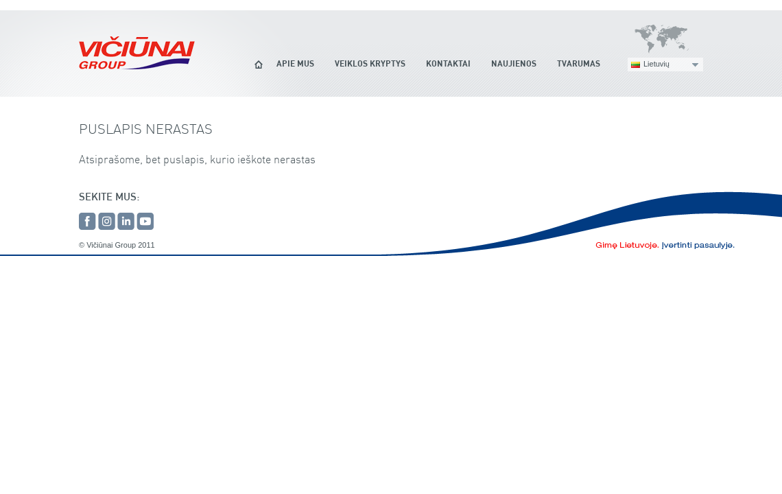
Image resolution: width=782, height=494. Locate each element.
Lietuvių (656, 64)
